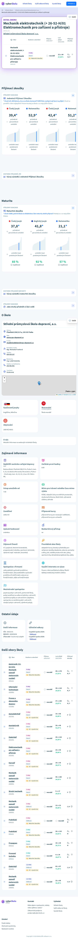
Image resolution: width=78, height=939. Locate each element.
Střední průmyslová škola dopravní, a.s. (27, 10)
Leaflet (58, 394)
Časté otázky (6, 923)
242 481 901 (11, 366)
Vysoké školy (56, 4)
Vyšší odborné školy (42, 4)
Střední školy (27, 4)
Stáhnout (33, 634)
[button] (39, 176)
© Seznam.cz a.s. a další (69, 394)
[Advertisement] (39, 75)
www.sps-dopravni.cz (15, 337)
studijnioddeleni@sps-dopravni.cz (20, 343)
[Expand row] (6, 56)
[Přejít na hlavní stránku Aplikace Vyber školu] (9, 3)
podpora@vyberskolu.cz (36, 913)
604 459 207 (11, 354)
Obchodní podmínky (9, 926)
